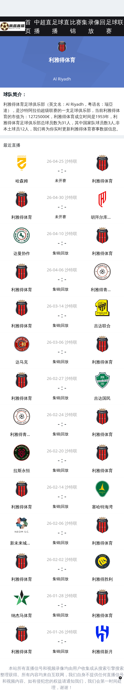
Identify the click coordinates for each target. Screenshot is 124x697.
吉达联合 (102, 325)
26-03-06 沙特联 (62, 342)
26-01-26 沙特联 (62, 631)
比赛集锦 (78, 26)
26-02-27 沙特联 (62, 378)
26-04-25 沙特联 (62, 161)
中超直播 (43, 26)
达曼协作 (21, 253)
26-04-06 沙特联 (62, 269)
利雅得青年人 (102, 289)
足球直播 (60, 26)
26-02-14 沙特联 (62, 487)
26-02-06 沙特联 (62, 523)
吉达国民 (102, 398)
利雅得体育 (102, 181)
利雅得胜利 (102, 579)
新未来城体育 (21, 543)
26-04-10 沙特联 (62, 233)
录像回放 (96, 26)
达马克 (21, 362)
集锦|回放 (60, 253)
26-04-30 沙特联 (62, 197)
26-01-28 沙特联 (62, 595)
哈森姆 (21, 181)
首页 (28, 26)
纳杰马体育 (21, 615)
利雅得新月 (102, 651)
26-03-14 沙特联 (62, 306)
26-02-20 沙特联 (62, 451)
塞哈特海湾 (102, 506)
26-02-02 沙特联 (62, 559)
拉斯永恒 (21, 470)
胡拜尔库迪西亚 (102, 217)
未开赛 (60, 181)
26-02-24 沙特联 (62, 414)
